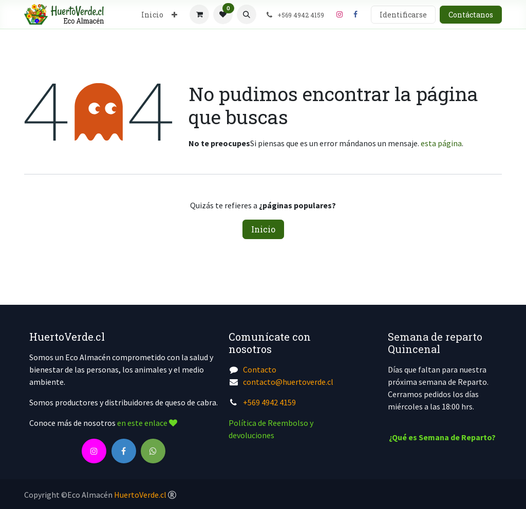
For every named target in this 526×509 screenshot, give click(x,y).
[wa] (153, 451)
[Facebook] (355, 14)
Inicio (263, 229)
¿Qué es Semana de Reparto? (442, 437)
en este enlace (147, 423)
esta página (441, 143)
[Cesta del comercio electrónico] (199, 14)
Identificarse (403, 14)
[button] (246, 14)
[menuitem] (152, 14)
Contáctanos (470, 14)
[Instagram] (339, 14)
